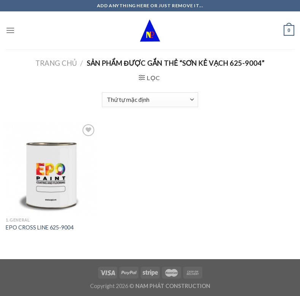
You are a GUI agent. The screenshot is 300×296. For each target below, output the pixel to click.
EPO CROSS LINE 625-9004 (39, 227)
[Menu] (10, 30)
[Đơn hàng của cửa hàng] (150, 99)
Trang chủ (56, 63)
